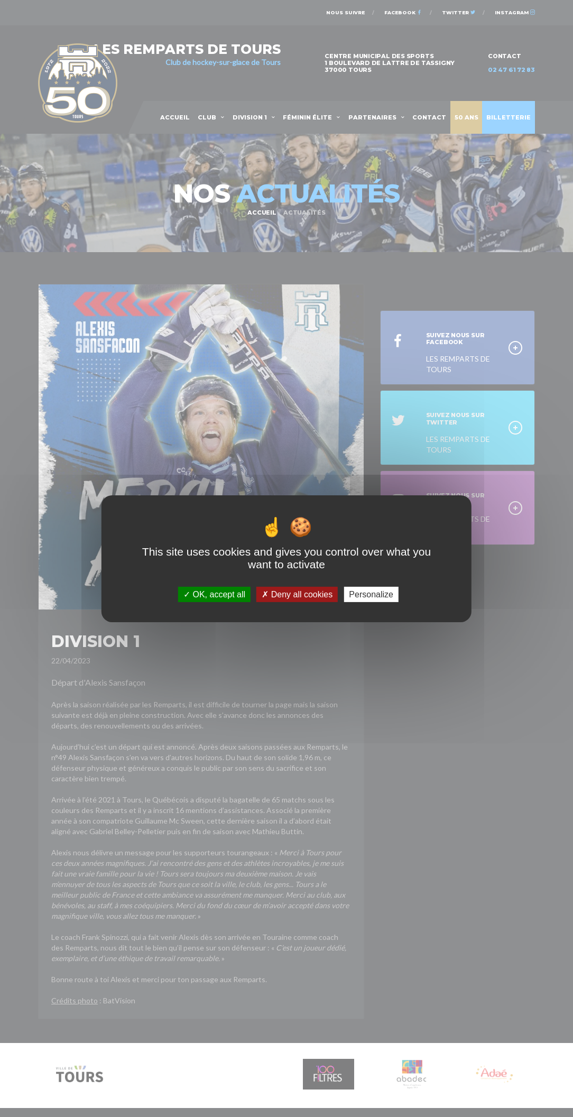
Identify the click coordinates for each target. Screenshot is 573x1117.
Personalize (371, 593)
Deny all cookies (297, 593)
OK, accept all (214, 593)
